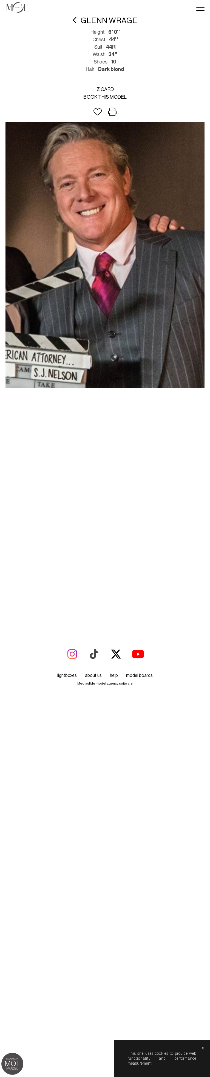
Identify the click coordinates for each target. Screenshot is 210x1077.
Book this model (105, 97)
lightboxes (67, 653)
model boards (139, 653)
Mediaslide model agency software (105, 661)
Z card (105, 89)
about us (93, 653)
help (114, 653)
